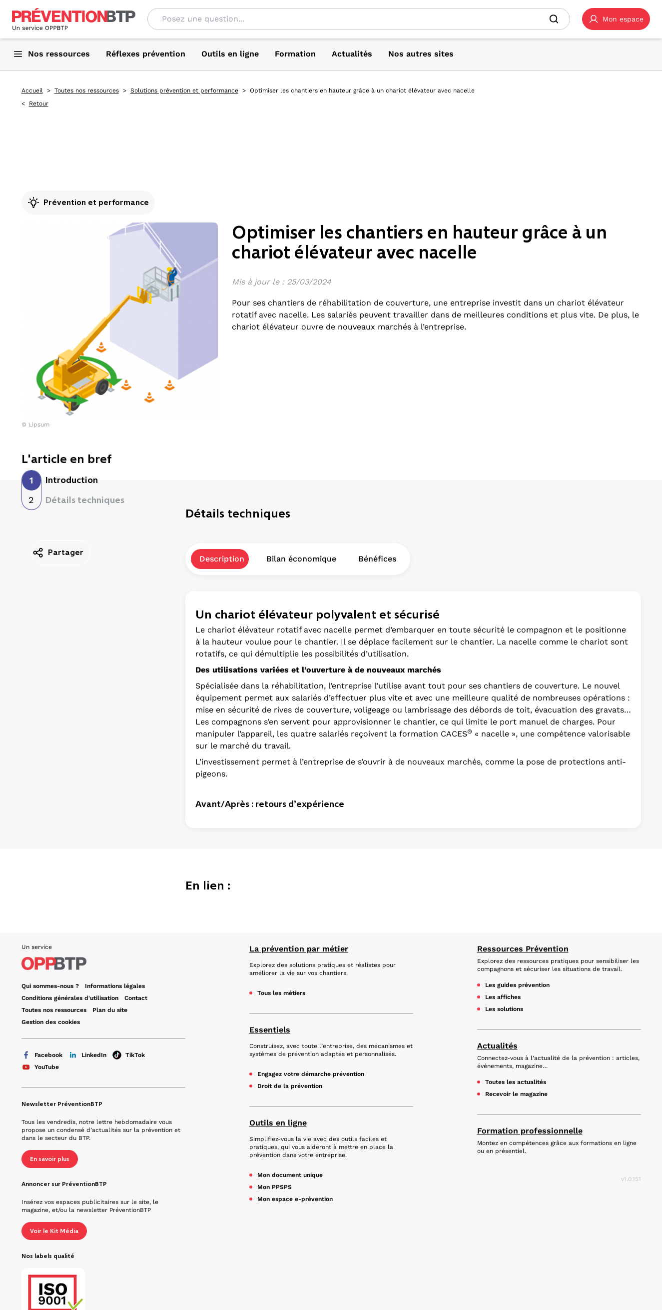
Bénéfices (377, 571)
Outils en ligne (278, 1123)
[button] (616, 19)
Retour (38, 103)
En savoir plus (49, 1159)
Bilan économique (301, 571)
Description (221, 571)
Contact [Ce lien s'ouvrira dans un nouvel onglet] (135, 998)
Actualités (497, 1045)
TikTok (128, 1055)
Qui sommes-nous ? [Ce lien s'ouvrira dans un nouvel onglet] (50, 986)
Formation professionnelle (530, 1131)
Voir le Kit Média (54, 1231)
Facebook (41, 1055)
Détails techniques (84, 500)
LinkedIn (87, 1055)
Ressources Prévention (523, 949)
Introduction (71, 480)
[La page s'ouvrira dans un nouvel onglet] (616, 19)
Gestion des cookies (50, 1022)
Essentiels (269, 1029)
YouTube (40, 1067)
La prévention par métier (298, 949)
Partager (57, 552)
